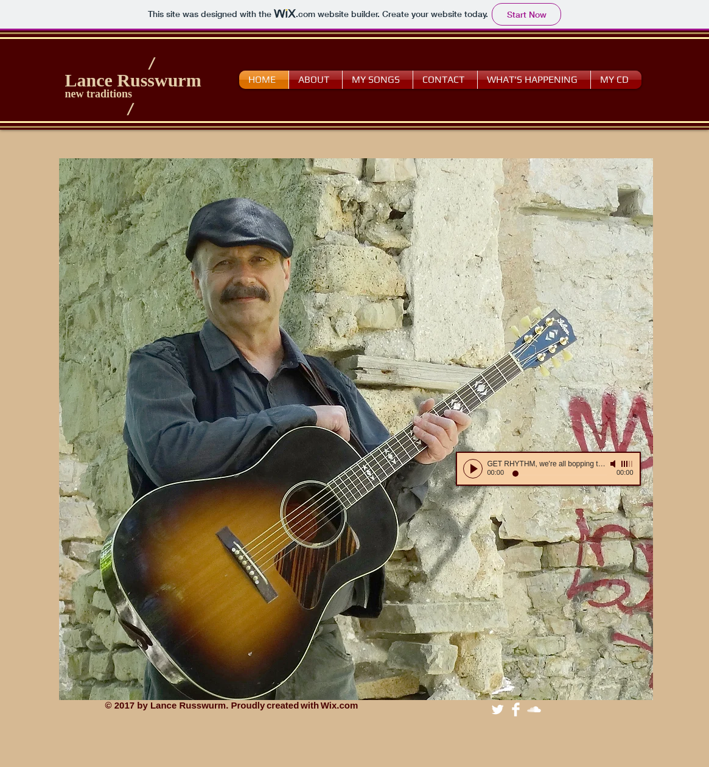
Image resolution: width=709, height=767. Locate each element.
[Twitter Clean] (498, 709)
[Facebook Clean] (516, 709)
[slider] (627, 464)
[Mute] (614, 464)
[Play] (473, 469)
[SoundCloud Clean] (534, 709)
